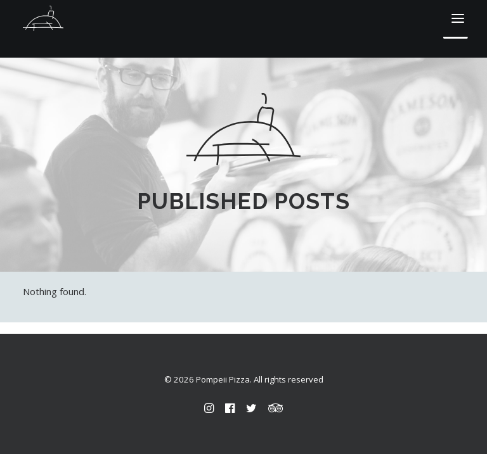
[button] (458, 18)
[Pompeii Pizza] (43, 18)
